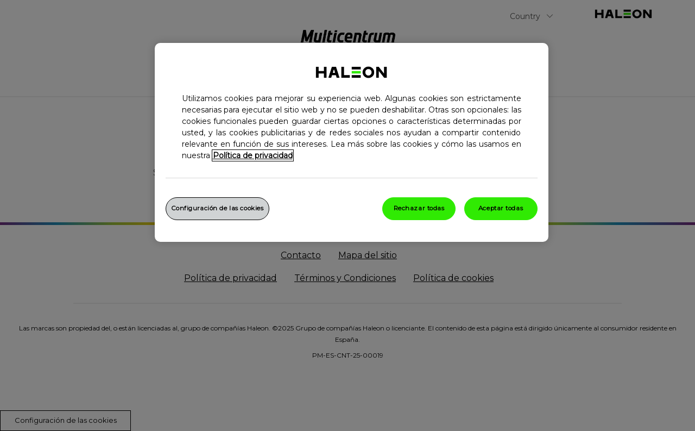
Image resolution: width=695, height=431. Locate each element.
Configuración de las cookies (218, 208)
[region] (351, 142)
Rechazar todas (419, 208)
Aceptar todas (500, 208)
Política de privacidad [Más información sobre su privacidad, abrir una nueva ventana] (253, 155)
